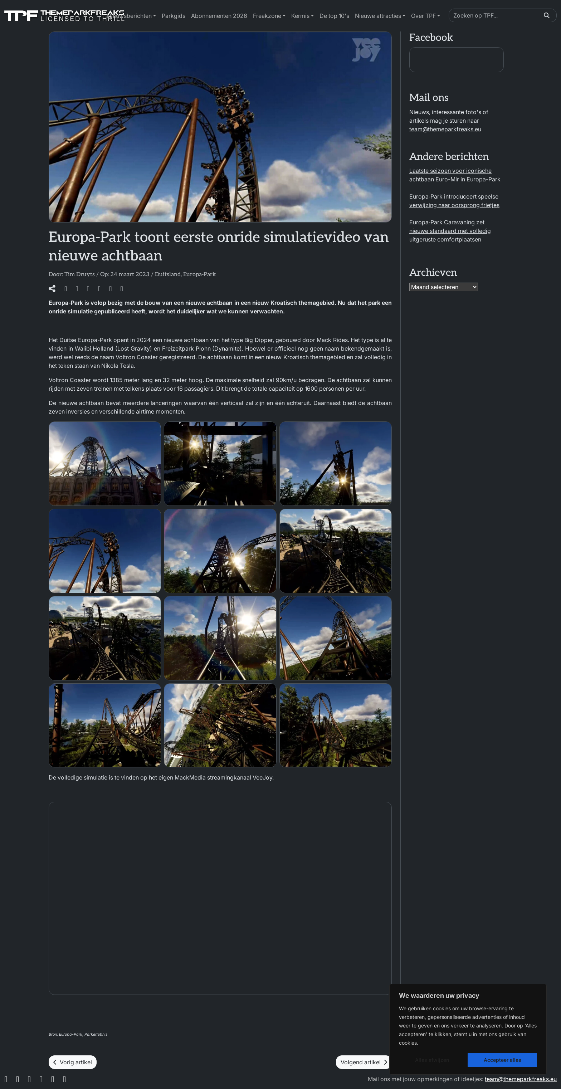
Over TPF (423, 15)
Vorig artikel (72, 1062)
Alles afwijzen (432, 1060)
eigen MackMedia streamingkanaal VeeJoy (215, 777)
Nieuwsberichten (129, 15)
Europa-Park (199, 274)
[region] (468, 1029)
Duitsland (168, 274)
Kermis (300, 15)
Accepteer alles (502, 1060)
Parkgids (173, 15)
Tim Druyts (79, 274)
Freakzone (267, 15)
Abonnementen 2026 (219, 15)
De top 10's (334, 15)
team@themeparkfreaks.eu (445, 129)
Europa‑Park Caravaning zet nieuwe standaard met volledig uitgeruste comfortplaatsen (450, 231)
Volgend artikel (364, 1062)
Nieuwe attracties (378, 15)
